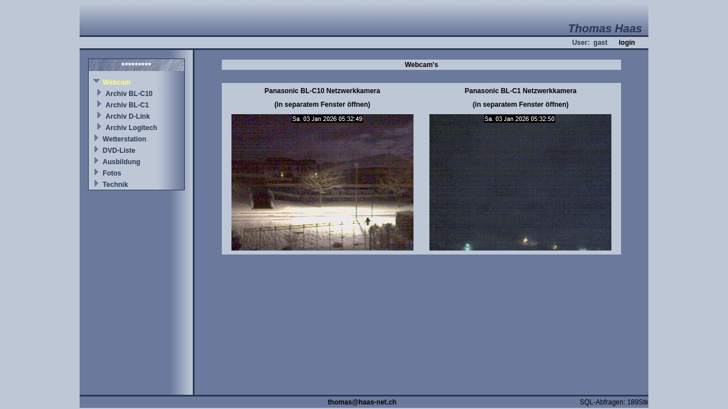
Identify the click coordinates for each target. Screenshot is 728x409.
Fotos (112, 173)
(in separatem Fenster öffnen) (322, 104)
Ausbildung (121, 162)
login (627, 43)
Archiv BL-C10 (129, 94)
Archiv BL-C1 (127, 105)
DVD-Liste (119, 151)
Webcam (117, 82)
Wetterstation (124, 139)
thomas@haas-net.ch (362, 402)
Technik (115, 185)
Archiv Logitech (132, 128)
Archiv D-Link (128, 116)
